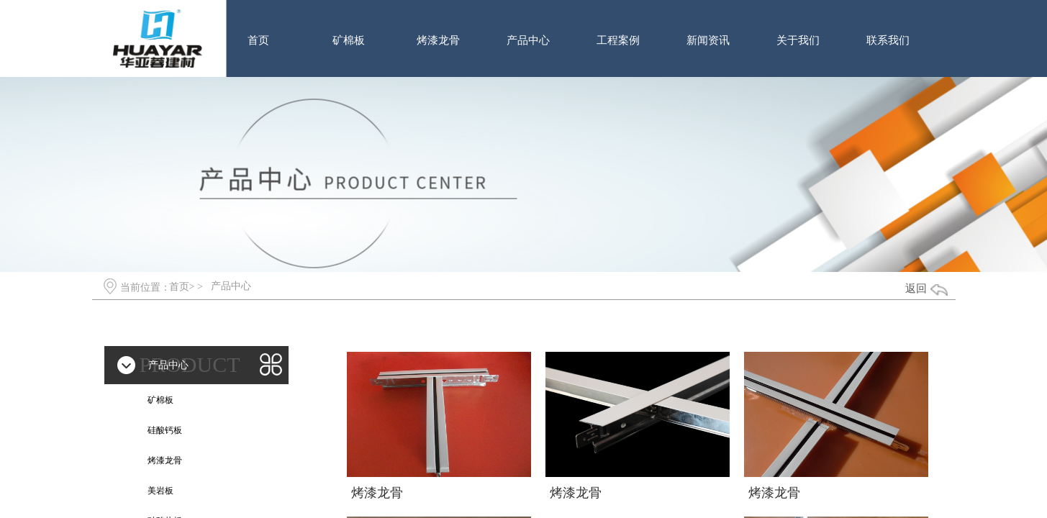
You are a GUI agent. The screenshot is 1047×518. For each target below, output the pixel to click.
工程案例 (618, 40)
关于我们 (798, 40)
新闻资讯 (708, 40)
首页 (258, 40)
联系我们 (888, 40)
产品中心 (528, 40)
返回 (916, 288)
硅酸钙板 (165, 430)
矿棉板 (348, 40)
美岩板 (160, 491)
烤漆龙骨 (438, 40)
